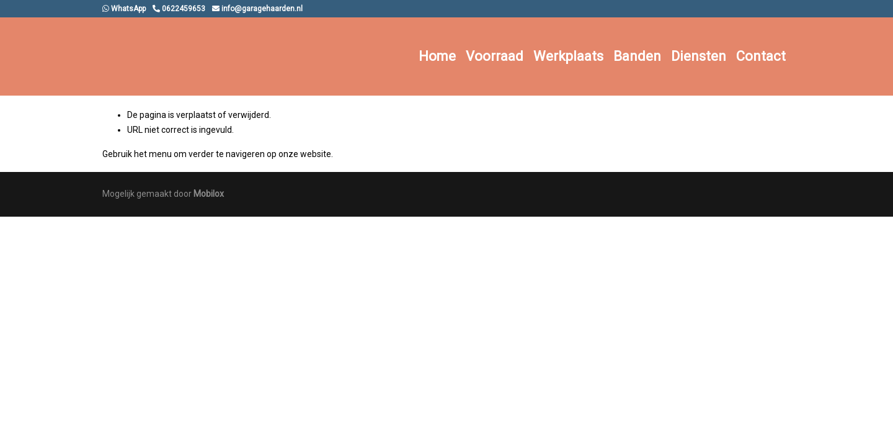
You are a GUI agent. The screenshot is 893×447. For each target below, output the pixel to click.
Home (437, 56)
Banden (637, 56)
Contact (761, 56)
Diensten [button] (698, 56)
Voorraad (494, 56)
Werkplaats (568, 56)
